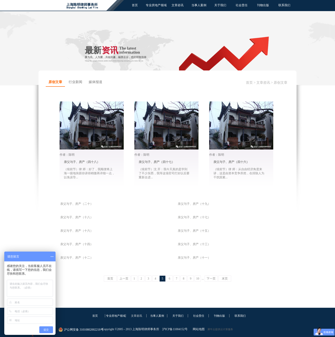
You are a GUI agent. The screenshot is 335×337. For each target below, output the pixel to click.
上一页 (123, 278)
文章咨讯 (263, 82)
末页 (225, 278)
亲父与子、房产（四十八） (82, 162)
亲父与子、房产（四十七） (157, 162)
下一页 (211, 278)
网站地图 (198, 329)
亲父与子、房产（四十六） (231, 162)
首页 (135, 5)
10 (197, 278)
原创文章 (280, 82)
